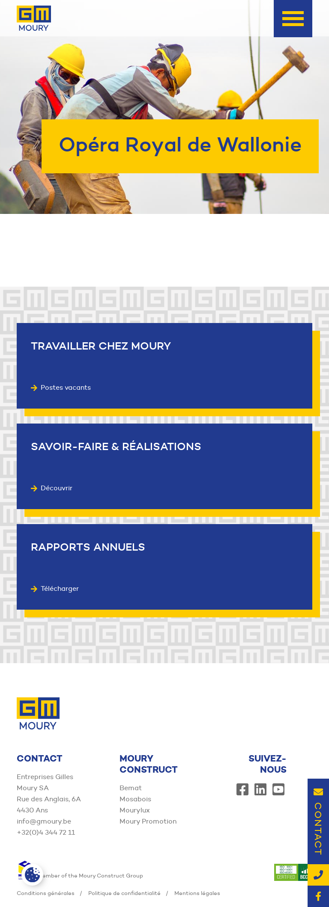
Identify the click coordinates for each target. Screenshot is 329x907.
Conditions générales (46, 892)
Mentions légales (197, 892)
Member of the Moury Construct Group (80, 875)
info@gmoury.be (44, 821)
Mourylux (135, 810)
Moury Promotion (148, 821)
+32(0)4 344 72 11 (46, 832)
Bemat (131, 788)
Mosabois (135, 799)
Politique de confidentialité (124, 892)
